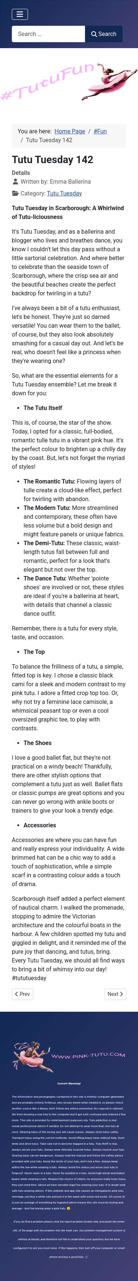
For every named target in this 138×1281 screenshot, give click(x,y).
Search (103, 33)
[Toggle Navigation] (20, 14)
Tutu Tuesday (64, 193)
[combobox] (48, 34)
